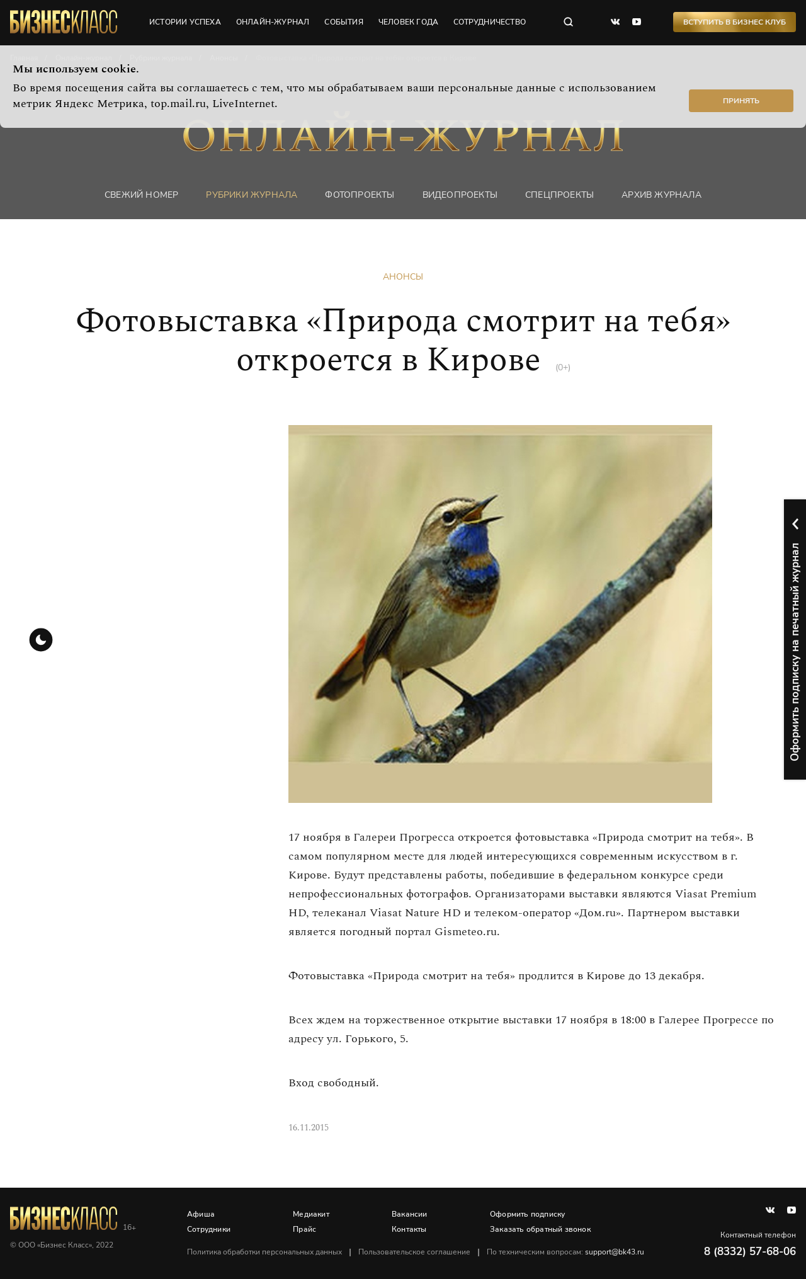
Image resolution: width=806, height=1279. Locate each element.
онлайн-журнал (273, 22)
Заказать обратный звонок (540, 1229)
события (343, 22)
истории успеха (185, 22)
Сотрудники (208, 1229)
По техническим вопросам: (565, 1252)
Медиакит (311, 1214)
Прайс (304, 1229)
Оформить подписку (527, 1214)
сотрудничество (489, 22)
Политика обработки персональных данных (264, 1252)
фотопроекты (359, 195)
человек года (408, 22)
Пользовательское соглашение (414, 1252)
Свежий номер (141, 195)
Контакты (409, 1229)
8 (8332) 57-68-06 (750, 1251)
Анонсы (403, 277)
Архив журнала (661, 195)
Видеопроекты (460, 195)
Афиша (201, 1214)
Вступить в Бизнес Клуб (734, 22)
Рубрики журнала (251, 195)
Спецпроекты (559, 195)
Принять (741, 101)
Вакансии (410, 1214)
